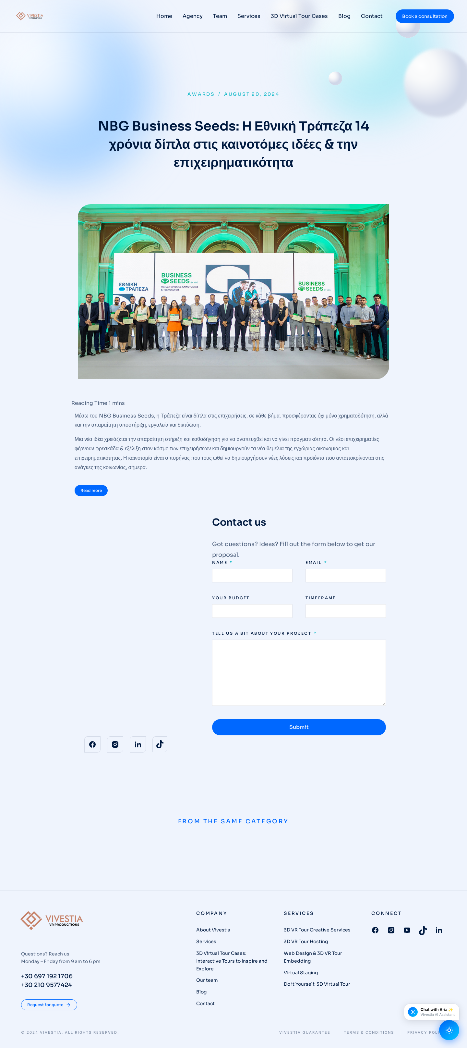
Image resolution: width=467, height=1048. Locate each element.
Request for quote (49, 1004)
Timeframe (320, 597)
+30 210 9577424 (46, 985)
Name (220, 562)
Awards (201, 94)
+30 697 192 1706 (47, 976)
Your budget (230, 597)
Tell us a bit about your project (262, 633)
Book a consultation (425, 16)
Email (314, 562)
